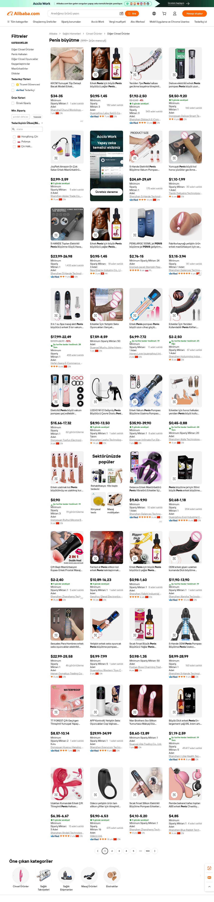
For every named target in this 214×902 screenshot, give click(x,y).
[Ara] (132, 13)
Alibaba (53, 33)
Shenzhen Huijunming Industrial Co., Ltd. (185, 356)
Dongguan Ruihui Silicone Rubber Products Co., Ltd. (67, 519)
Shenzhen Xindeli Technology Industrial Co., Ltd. (67, 832)
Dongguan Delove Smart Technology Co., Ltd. (185, 115)
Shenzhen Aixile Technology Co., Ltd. (185, 439)
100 (148, 851)
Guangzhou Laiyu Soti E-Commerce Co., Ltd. (106, 113)
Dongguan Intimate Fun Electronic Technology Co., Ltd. (145, 439)
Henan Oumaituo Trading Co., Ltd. (67, 673)
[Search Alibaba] (83, 13)
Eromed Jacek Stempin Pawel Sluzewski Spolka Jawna (145, 267)
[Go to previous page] (98, 851)
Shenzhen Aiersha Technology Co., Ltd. (185, 596)
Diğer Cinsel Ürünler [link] (118, 33)
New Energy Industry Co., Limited (106, 270)
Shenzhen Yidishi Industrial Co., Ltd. (145, 593)
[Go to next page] (155, 851)
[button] (121, 13)
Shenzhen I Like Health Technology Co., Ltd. (185, 756)
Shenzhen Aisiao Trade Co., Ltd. (67, 196)
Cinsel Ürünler (94, 33)
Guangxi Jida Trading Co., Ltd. (145, 744)
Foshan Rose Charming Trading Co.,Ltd (145, 667)
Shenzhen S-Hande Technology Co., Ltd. (145, 196)
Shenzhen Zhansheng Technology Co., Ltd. (67, 596)
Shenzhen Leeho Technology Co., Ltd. (106, 439)
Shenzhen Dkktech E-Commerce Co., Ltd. (145, 119)
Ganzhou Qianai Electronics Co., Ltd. (106, 596)
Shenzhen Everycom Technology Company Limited (106, 747)
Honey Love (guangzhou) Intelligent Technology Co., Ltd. (145, 353)
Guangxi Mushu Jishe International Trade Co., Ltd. (106, 347)
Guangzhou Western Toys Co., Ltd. (106, 670)
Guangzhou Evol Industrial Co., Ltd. (185, 517)
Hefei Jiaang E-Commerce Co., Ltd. (67, 363)
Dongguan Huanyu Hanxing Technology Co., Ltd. (67, 747)
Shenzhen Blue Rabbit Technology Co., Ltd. (185, 829)
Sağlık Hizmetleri (72, 33)
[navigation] (27, 443)
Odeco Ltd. (96, 835)
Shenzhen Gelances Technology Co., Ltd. (185, 270)
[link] (209, 868)
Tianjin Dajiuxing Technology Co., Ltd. (185, 193)
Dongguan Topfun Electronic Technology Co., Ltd (67, 440)
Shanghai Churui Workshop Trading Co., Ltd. (67, 109)
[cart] (165, 14)
